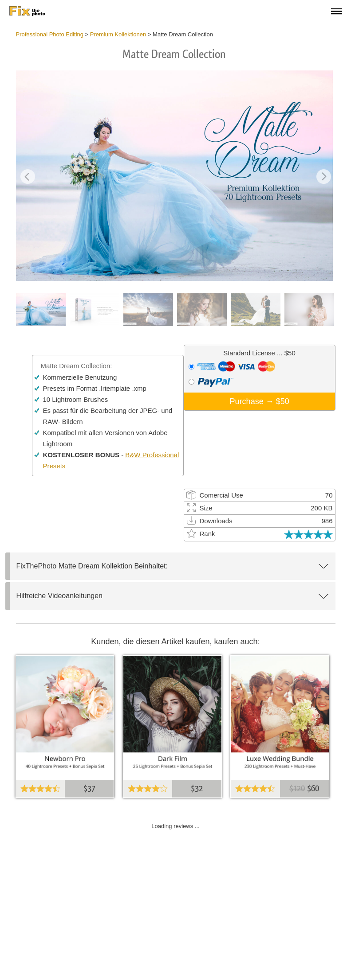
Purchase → (259, 401)
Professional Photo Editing (49, 34)
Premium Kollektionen (118, 34)
